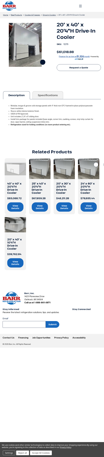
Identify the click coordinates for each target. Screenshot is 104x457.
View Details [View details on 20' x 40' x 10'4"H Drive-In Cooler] (15, 263)
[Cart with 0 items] (98, 6)
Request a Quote (78, 67)
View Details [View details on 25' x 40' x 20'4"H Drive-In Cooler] (40, 207)
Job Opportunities (41, 337)
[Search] (87, 6)
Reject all (22, 452)
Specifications (48, 95)
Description (16, 95)
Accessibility (79, 337)
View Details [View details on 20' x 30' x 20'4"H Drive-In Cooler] (64, 207)
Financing (23, 337)
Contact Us (8, 337)
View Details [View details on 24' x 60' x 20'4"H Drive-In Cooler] (89, 207)
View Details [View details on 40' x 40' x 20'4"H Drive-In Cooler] (15, 207)
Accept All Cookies (41, 452)
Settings (9, 452)
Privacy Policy (61, 337)
